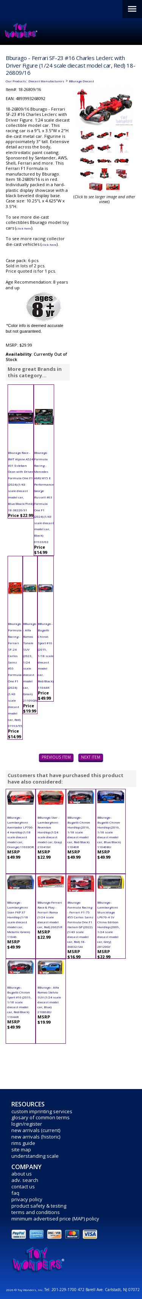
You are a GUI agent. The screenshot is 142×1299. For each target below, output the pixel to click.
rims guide (23, 1143)
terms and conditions (35, 1212)
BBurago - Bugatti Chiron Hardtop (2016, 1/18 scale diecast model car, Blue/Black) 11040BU (109, 832)
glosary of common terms (40, 1117)
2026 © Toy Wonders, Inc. (25, 1290)
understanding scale (35, 1155)
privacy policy (26, 1199)
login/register (26, 1123)
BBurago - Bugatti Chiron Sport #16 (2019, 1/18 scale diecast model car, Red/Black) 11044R (45, 656)
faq (15, 1192)
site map (21, 1149)
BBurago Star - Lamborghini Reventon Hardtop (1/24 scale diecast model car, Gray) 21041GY (49, 832)
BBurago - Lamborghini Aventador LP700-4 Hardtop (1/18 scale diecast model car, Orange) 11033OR (20, 832)
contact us (23, 1186)
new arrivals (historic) (35, 1136)
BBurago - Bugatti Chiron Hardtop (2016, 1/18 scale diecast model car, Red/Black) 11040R (78, 832)
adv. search (24, 1180)
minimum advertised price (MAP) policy (55, 1218)
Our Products (16, 81)
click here (23, 228)
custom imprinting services (41, 1111)
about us (21, 1173)
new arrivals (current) (35, 1130)
